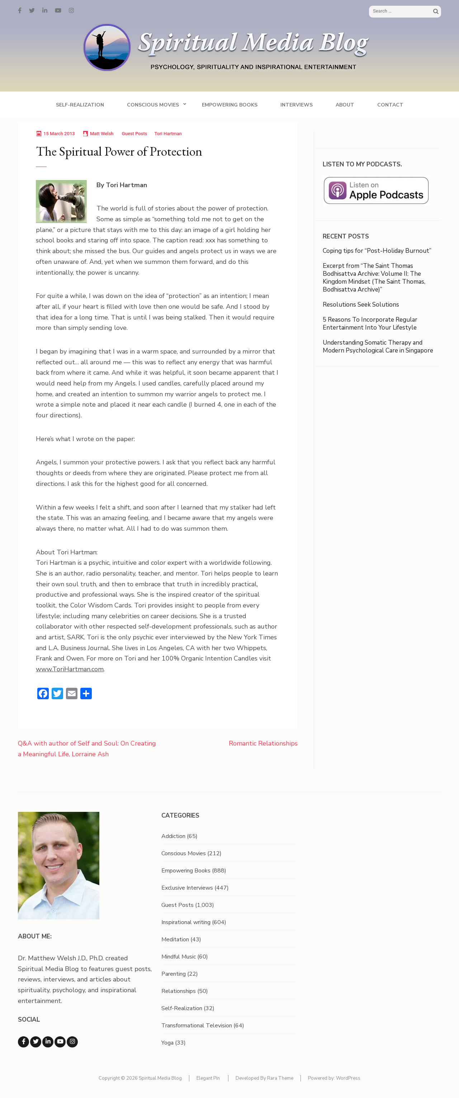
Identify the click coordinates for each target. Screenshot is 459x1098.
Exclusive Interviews (187, 888)
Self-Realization (80, 104)
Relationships (178, 991)
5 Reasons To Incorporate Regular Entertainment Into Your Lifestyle (370, 324)
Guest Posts (134, 133)
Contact (390, 104)
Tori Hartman (168, 133)
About (345, 104)
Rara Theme (280, 1078)
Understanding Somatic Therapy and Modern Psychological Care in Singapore (378, 347)
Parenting (173, 974)
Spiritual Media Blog (160, 1078)
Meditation (175, 939)
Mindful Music (178, 957)
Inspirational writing (185, 922)
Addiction (173, 836)
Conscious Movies (153, 104)
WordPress (348, 1078)
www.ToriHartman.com (70, 669)
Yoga (167, 1043)
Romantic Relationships (263, 743)
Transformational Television (196, 1026)
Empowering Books (229, 104)
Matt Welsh (102, 133)
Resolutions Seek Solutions (361, 304)
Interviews (296, 104)
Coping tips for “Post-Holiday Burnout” (377, 251)
